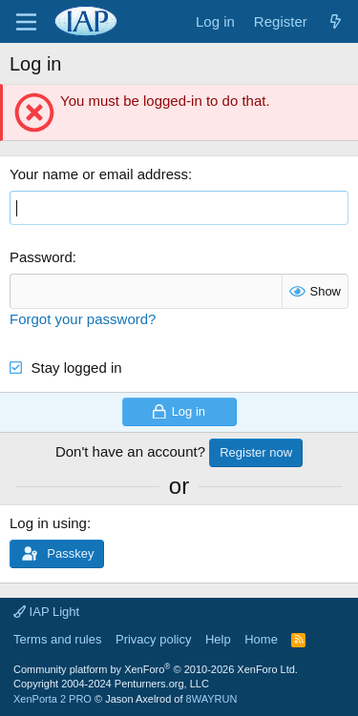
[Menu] (26, 22)
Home (261, 639)
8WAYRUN (212, 699)
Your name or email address (99, 174)
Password (41, 257)
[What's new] (335, 21)
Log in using (48, 523)
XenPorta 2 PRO (52, 699)
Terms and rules (57, 639)
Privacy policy (153, 639)
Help (218, 639)
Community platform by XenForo (155, 669)
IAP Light (46, 611)
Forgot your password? (83, 319)
